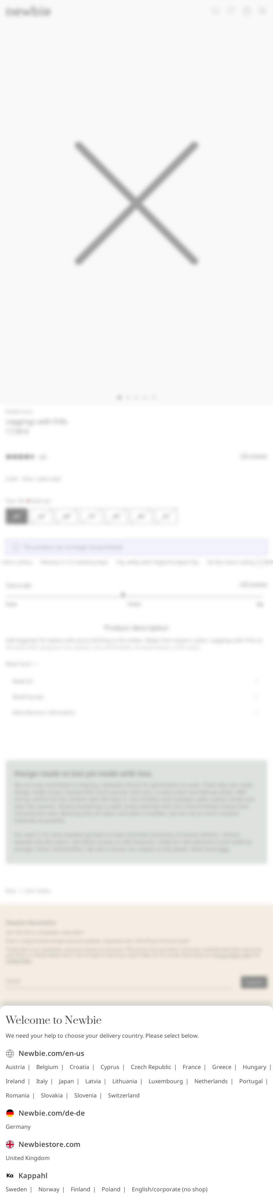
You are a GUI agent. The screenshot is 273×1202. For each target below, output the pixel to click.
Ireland (15, 1085)
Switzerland (124, 1099)
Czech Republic (151, 1071)
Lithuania (124, 1085)
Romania (18, 1099)
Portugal (251, 1085)
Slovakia (52, 1099)
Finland (80, 1193)
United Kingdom (28, 1162)
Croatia (79, 1071)
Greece (221, 1071)
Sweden (16, 1193)
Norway (48, 1193)
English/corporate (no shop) (170, 1193)
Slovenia (85, 1099)
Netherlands (211, 1085)
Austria (15, 1071)
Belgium (47, 1071)
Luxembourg (166, 1085)
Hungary (254, 1071)
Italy (42, 1085)
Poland (111, 1193)
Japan (66, 1085)
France (192, 1071)
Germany (18, 1130)
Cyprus (110, 1071)
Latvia (93, 1085)
